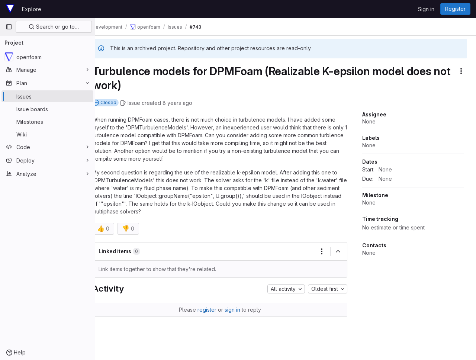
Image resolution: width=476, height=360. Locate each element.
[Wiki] (47, 134)
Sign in (426, 9)
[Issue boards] (47, 109)
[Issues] (47, 96)
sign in (238, 309)
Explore (31, 9)
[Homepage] (10, 9)
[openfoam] (47, 57)
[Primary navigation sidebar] (9, 27)
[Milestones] (47, 122)
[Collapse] (338, 251)
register (212, 309)
